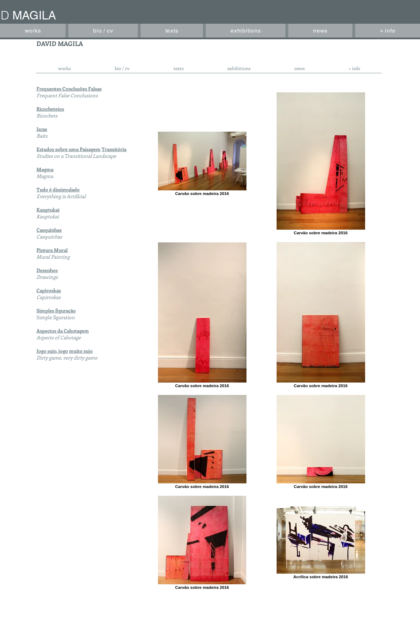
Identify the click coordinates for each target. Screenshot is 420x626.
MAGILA (34, 15)
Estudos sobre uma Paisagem (68, 149)
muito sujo (81, 351)
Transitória (114, 149)
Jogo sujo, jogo (52, 351)
